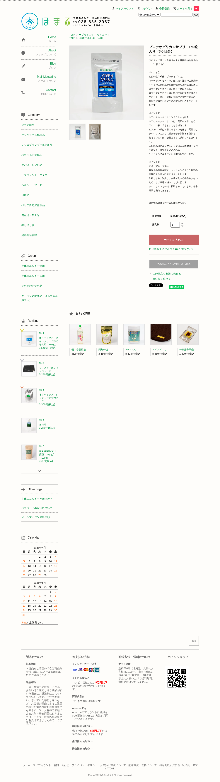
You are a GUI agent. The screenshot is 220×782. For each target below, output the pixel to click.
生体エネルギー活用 (91, 38)
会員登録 (164, 8)
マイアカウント (125, 8)
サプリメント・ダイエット (94, 34)
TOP (72, 34)
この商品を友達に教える (167, 273)
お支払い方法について (113, 765)
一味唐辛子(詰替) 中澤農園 (194, 349)
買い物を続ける (162, 278)
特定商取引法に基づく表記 (174, 765)
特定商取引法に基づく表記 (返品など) (171, 249)
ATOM (110, 768)
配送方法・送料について (142, 765)
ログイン (146, 8)
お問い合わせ (61, 765)
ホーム (26, 765)
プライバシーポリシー (85, 765)
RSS (195, 765)
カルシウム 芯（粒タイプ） (141, 349)
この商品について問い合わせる (174, 264)
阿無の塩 (103, 349)
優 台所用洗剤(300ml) (83, 349)
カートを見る (188, 8)
